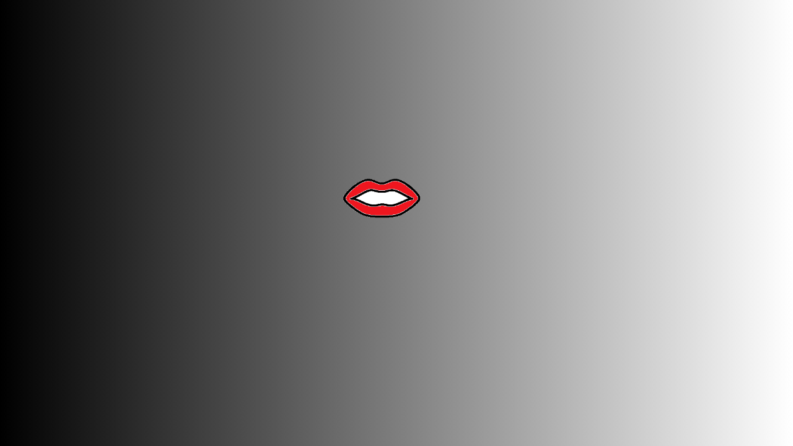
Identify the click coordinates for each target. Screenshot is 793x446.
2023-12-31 (90, 243)
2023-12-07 (90, 293)
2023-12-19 (90, 268)
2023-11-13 (90, 318)
